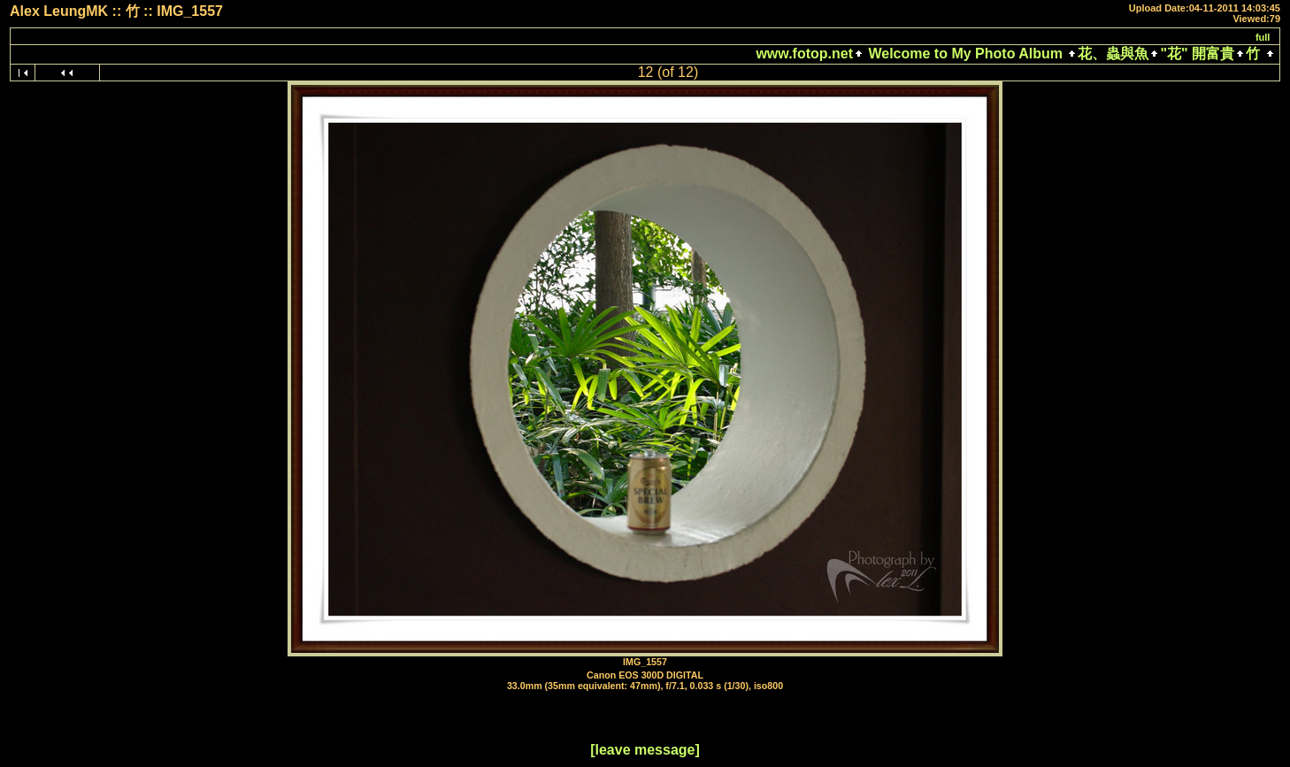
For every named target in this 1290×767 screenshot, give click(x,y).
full (1263, 37)
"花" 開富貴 (1197, 53)
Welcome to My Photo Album (965, 53)
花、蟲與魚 (1113, 53)
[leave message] (645, 749)
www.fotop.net (804, 53)
